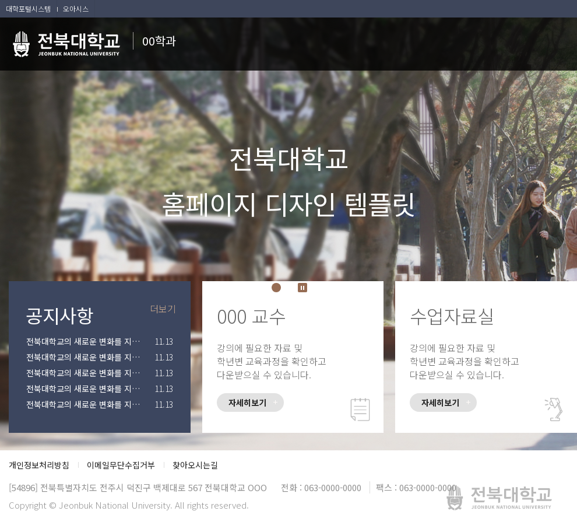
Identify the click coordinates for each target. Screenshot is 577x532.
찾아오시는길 (195, 465)
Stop (302, 287)
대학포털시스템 (28, 8)
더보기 (163, 309)
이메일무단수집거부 (121, 465)
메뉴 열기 (559, 41)
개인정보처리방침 (39, 465)
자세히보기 (247, 402)
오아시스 (76, 8)
